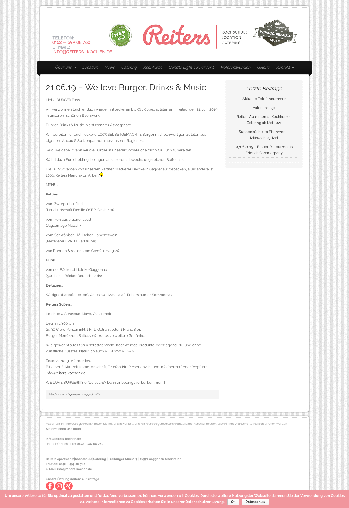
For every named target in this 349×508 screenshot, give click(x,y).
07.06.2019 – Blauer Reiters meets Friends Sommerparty (264, 150)
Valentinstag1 (264, 108)
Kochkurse (152, 67)
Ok (233, 502)
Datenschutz (255, 502)
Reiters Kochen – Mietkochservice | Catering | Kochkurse (174, 34)
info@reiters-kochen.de (66, 373)
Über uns (64, 68)
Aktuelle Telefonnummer (264, 99)
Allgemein (72, 394)
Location (90, 67)
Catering (129, 67)
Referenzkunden (235, 67)
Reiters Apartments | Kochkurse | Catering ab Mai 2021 (264, 120)
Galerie (263, 67)
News (109, 67)
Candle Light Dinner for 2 (191, 67)
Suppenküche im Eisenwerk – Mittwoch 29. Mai (264, 135)
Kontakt (283, 68)
